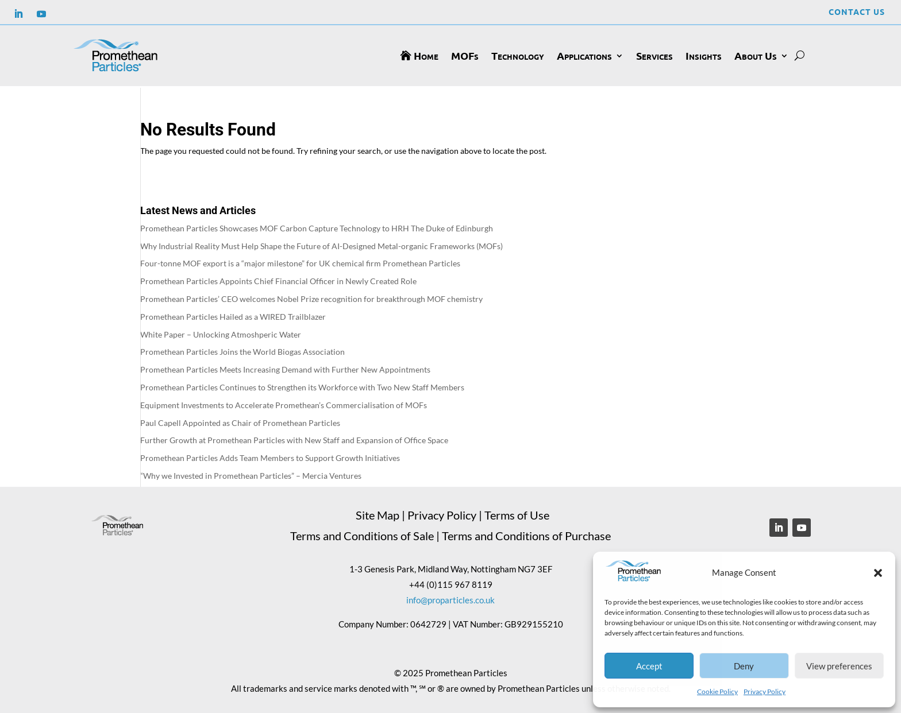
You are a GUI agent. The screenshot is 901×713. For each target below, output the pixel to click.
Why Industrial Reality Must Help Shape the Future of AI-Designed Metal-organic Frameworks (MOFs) (321, 244)
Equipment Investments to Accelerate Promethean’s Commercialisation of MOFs (283, 403)
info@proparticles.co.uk (450, 598)
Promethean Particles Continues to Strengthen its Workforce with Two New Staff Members (302, 385)
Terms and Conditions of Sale (362, 534)
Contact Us (857, 11)
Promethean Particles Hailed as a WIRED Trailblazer (233, 315)
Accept (649, 666)
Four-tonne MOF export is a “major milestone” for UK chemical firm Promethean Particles (300, 261)
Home (426, 55)
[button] (878, 573)
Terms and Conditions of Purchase (526, 534)
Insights (704, 55)
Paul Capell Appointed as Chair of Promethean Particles (240, 420)
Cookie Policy (717, 691)
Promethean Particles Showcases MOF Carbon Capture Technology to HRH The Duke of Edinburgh (316, 226)
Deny (744, 666)
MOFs (465, 55)
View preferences (839, 666)
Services (654, 55)
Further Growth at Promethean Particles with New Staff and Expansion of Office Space (294, 438)
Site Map (377, 513)
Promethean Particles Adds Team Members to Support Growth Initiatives (270, 456)
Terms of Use (516, 513)
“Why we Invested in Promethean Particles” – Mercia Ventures (250, 474)
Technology (517, 55)
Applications (584, 55)
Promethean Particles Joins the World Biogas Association (242, 350)
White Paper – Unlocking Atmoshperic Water (220, 332)
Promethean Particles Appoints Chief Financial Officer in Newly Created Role (278, 279)
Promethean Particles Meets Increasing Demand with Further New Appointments (285, 368)
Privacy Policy (765, 691)
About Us (755, 55)
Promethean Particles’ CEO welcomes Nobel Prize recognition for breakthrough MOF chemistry (311, 297)
